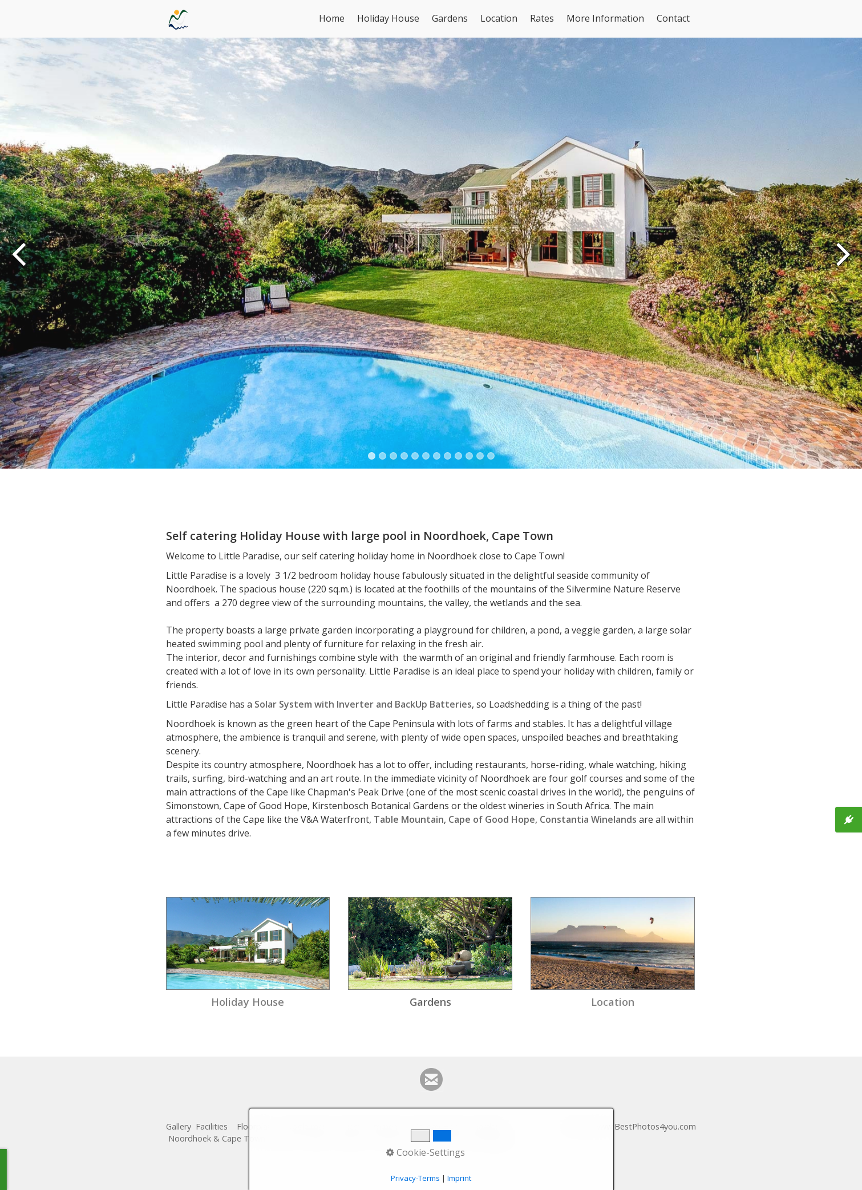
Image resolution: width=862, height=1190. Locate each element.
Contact (673, 18)
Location (498, 18)
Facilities (212, 1126)
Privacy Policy (397, 1138)
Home (332, 18)
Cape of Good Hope (491, 819)
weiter (842, 261)
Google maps (306, 1126)
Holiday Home (439, 1126)
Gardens (450, 18)
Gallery (178, 1126)
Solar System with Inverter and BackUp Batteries (363, 704)
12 (491, 456)
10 (469, 456)
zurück (20, 261)
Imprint (351, 1138)
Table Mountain (409, 819)
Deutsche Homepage (469, 1138)
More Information (605, 18)
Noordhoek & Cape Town (216, 1138)
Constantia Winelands (588, 819)
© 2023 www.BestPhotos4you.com (630, 1126)
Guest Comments (372, 1126)
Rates (542, 18)
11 (480, 456)
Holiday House (388, 18)
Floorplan (254, 1126)
